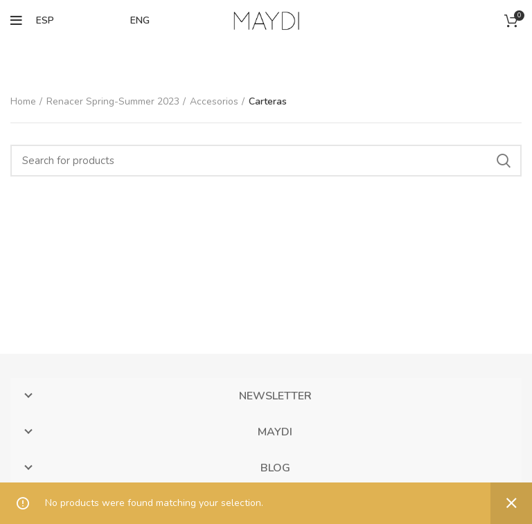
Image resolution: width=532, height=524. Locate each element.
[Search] (266, 161)
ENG (140, 20)
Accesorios (214, 101)
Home (23, 101)
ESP (45, 20)
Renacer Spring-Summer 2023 (112, 101)
